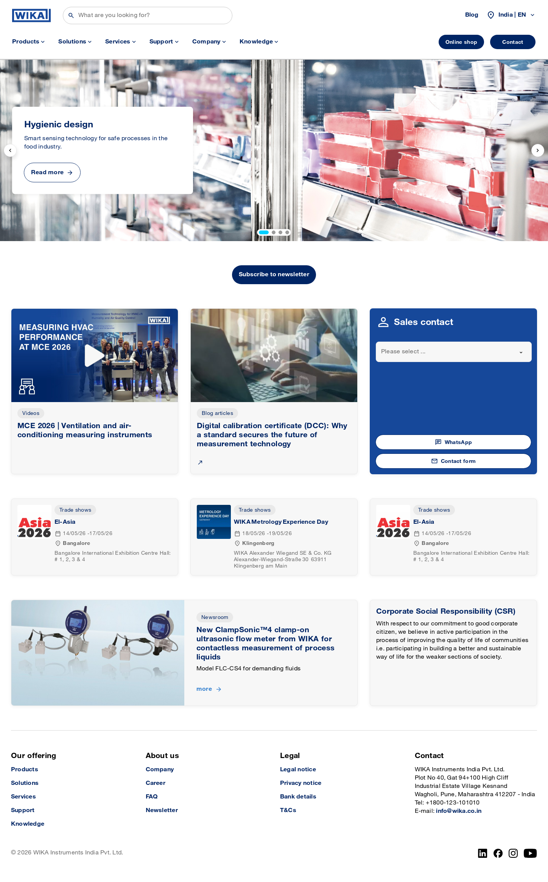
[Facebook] (498, 853)
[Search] (148, 15)
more (204, 689)
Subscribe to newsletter (274, 274)
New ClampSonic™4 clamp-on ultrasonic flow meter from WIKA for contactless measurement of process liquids (265, 643)
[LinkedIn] (482, 853)
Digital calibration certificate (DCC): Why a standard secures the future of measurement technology (272, 435)
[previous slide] (10, 150)
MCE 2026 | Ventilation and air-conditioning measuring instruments (85, 430)
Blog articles (217, 413)
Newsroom (214, 617)
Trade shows (75, 510)
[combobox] (454, 352)
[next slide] (537, 150)
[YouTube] (530, 853)
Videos (30, 413)
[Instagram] (513, 853)
